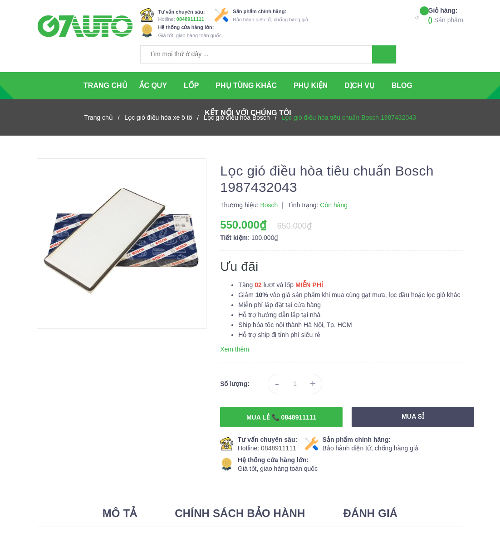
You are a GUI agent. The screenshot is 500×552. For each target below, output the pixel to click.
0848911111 (190, 19)
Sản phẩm (445, 15)
